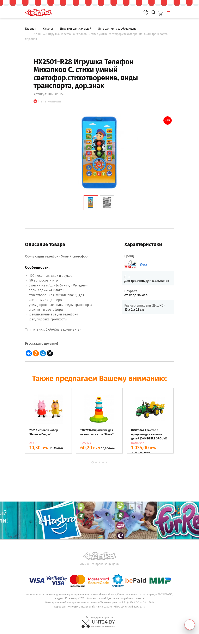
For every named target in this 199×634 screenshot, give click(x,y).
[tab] (91, 203)
